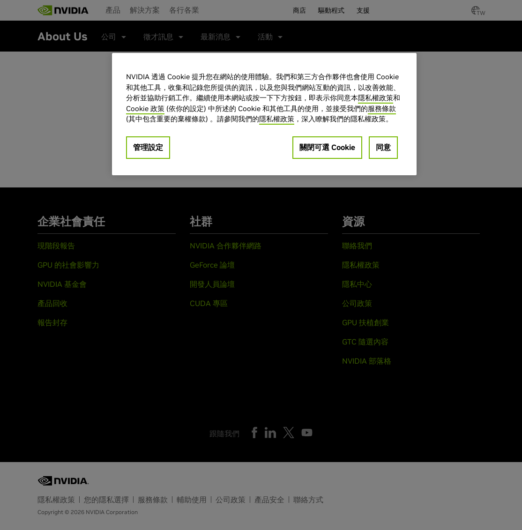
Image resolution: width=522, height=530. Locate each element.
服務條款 (382, 108)
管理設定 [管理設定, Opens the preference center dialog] (148, 147)
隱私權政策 (375, 97)
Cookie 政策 (145, 108)
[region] (264, 114)
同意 (383, 147)
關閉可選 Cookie (327, 147)
